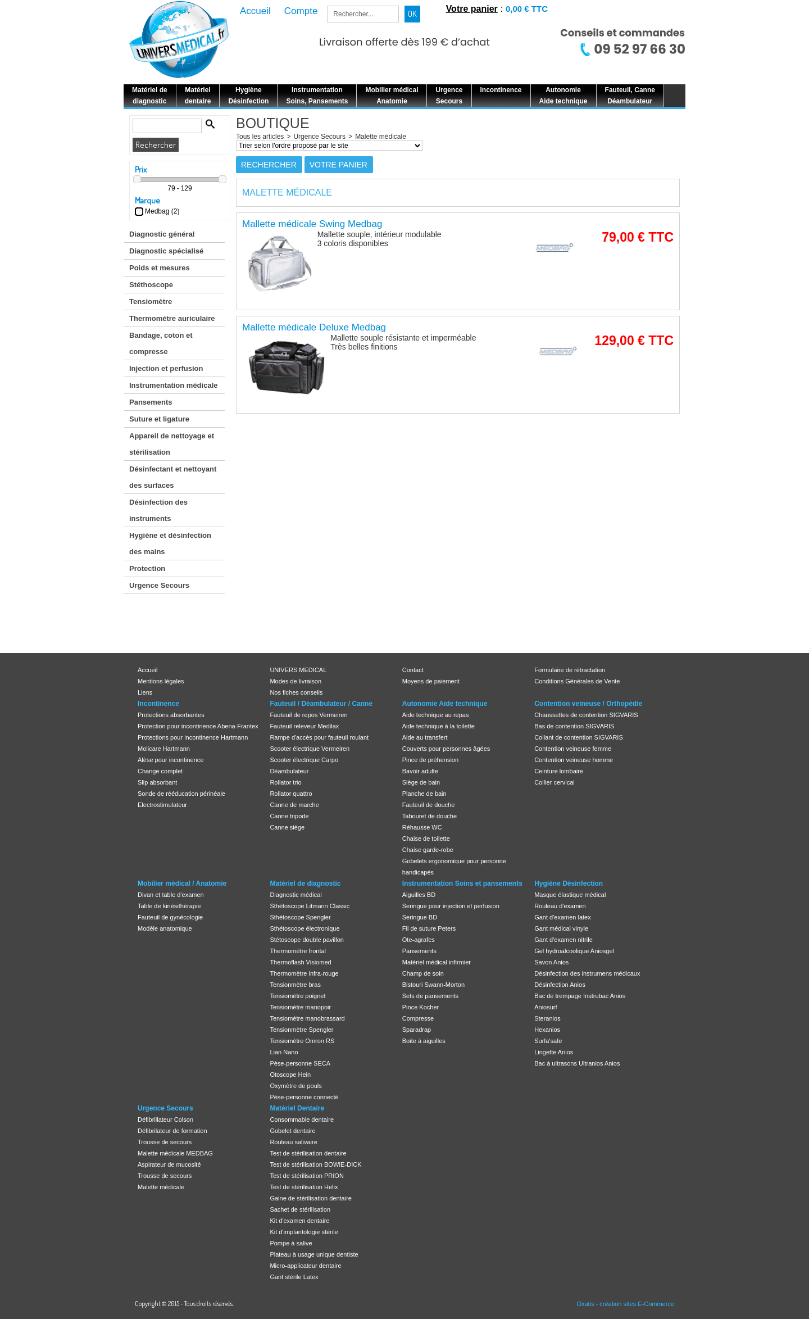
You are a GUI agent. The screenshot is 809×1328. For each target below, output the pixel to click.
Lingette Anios (553, 1052)
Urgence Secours (159, 585)
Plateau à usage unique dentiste (314, 1254)
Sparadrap (416, 1029)
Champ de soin (423, 973)
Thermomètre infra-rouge (304, 973)
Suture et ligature (159, 419)
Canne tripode (289, 816)
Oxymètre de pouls (295, 1085)
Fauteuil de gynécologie (170, 917)
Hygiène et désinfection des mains (170, 543)
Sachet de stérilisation (300, 1209)
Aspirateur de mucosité (169, 1164)
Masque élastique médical (570, 894)
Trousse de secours (165, 1142)
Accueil (147, 670)
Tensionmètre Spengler (301, 1029)
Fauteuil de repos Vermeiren (308, 714)
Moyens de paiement (431, 681)
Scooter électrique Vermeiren (309, 748)
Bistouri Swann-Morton (433, 984)
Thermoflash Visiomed (300, 962)
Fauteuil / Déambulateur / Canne (321, 704)
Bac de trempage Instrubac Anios (579, 995)
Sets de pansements (430, 995)
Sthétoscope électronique (304, 928)
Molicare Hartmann (164, 748)
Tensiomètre (150, 301)
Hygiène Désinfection (568, 883)
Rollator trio (285, 782)
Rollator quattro (291, 793)
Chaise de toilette (426, 838)
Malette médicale (380, 136)
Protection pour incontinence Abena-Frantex (198, 726)
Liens (145, 692)
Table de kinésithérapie (169, 906)
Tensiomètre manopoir (300, 1007)
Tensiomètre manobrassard (307, 1018)
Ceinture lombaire (558, 771)
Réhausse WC (422, 827)
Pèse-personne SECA (300, 1063)
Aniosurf (545, 1007)
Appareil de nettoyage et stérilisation (171, 444)
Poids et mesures (159, 268)
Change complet (160, 771)
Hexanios (547, 1029)
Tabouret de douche (429, 816)
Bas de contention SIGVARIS (574, 726)
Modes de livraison (295, 681)
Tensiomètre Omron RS (302, 1040)
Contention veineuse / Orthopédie (588, 704)
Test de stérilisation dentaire (308, 1153)
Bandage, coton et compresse (161, 343)
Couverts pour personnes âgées (446, 748)
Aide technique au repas (435, 714)
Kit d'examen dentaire (299, 1220)
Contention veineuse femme (572, 748)
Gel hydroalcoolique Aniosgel (574, 951)
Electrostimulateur (162, 804)
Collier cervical (554, 782)
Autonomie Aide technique (445, 704)
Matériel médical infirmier (436, 962)
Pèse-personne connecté (304, 1097)
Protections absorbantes (171, 714)
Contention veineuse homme (573, 759)
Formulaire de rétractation (569, 670)
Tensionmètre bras (295, 984)
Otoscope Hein (290, 1074)
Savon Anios (551, 962)
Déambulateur (289, 771)
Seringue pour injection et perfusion (450, 906)
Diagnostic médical (295, 894)
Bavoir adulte (420, 771)
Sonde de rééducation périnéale (181, 793)
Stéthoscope (151, 284)
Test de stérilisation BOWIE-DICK (315, 1164)
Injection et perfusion (166, 368)
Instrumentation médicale (173, 385)
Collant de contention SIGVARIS (578, 737)
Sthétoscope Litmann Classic (309, 906)
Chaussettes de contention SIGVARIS (586, 714)
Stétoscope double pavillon (306, 939)
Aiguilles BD (418, 894)
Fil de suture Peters (429, 928)
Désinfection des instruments (158, 510)
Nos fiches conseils (296, 692)
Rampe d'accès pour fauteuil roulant (319, 737)
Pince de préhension (430, 759)
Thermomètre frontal (298, 951)
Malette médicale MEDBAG (175, 1153)
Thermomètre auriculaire (172, 318)
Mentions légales (161, 681)
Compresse (418, 1018)
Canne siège (287, 827)
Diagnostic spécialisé (166, 251)
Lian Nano (284, 1052)
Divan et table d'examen (171, 894)
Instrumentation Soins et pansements (462, 883)
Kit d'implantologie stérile (304, 1232)
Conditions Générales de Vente (577, 681)
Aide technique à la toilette (438, 726)
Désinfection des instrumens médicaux (587, 973)
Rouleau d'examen (559, 906)
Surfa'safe (548, 1040)
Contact (413, 670)
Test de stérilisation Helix (304, 1187)
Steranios (547, 1018)
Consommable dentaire (302, 1119)
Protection (147, 568)
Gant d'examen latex (562, 917)
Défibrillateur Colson (165, 1119)
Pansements (150, 402)
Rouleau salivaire (293, 1142)
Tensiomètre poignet (297, 995)
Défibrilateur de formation (172, 1130)
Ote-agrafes (418, 939)
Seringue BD (419, 917)
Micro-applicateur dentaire (305, 1265)
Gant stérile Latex (294, 1276)
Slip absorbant (157, 782)
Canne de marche (294, 804)
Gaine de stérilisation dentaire (311, 1198)
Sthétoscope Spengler (300, 917)
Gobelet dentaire (292, 1130)
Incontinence (158, 704)
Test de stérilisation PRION (306, 1175)
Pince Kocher (420, 1007)
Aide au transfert (425, 737)
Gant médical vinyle (561, 928)
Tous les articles (260, 136)
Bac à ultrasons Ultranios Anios (577, 1063)
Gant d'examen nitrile (563, 939)
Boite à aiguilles (424, 1040)
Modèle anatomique (165, 928)
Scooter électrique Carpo (304, 759)
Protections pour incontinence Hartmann (193, 737)
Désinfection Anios (559, 984)
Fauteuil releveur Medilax (304, 726)
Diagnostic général (161, 234)
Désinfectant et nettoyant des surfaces (172, 477)
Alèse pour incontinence (170, 759)
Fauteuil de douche (428, 804)
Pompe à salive (291, 1243)
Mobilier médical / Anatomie (182, 883)
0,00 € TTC (527, 8)
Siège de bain (421, 782)
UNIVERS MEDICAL (298, 670)
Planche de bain (424, 793)
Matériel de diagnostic (305, 883)
